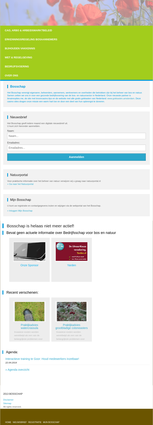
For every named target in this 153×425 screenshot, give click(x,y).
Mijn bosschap (51, 422)
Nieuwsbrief (20, 422)
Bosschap (17, 86)
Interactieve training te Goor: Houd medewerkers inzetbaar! (42, 358)
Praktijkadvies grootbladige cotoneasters (71, 326)
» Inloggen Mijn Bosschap (19, 210)
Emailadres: (13, 143)
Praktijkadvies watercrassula (29, 326)
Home (8, 422)
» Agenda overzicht (17, 369)
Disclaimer (8, 400)
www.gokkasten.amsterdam (121, 98)
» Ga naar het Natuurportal (20, 184)
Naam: (10, 131)
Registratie (35, 422)
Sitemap (7, 403)
